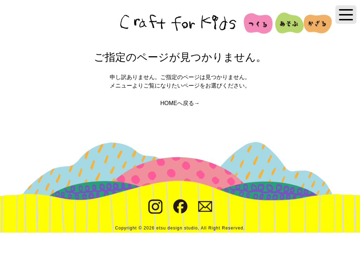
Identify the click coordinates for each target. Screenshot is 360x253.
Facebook (180, 206)
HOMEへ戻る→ (180, 103)
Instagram (155, 206)
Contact (205, 206)
